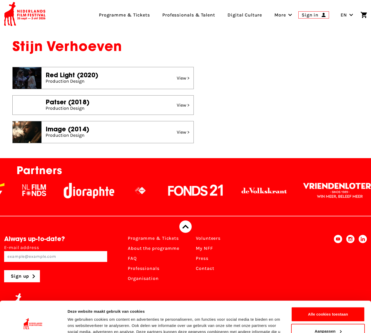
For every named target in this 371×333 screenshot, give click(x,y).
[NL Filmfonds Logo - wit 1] (37, 190)
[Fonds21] (198, 190)
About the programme (153, 248)
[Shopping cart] (364, 15)
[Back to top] (185, 226)
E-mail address (55, 253)
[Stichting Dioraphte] (92, 190)
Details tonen (80, 323)
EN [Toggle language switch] (347, 15)
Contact (205, 268)
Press (202, 258)
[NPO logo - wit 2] (143, 190)
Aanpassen (328, 302)
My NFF (204, 248)
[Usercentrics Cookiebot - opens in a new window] (33, 323)
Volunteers (208, 238)
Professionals (143, 268)
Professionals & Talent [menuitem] (188, 15)
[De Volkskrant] (267, 190)
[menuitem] (280, 15)
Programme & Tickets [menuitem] (124, 15)
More (280, 15)
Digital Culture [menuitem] (244, 15)
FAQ (132, 258)
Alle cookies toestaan (328, 285)
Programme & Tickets (153, 238)
